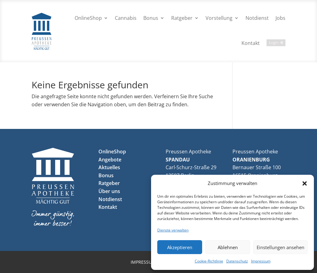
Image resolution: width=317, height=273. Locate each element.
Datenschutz (237, 261)
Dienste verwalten (173, 230)
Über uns (109, 191)
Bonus (150, 18)
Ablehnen (228, 247)
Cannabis (126, 18)
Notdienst (257, 18)
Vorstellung (219, 18)
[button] (305, 183)
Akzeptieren (179, 247)
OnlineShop (88, 18)
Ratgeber (182, 18)
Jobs (280, 18)
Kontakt (250, 43)
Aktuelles (109, 167)
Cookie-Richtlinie (209, 261)
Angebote (109, 159)
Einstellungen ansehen (280, 247)
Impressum (261, 261)
